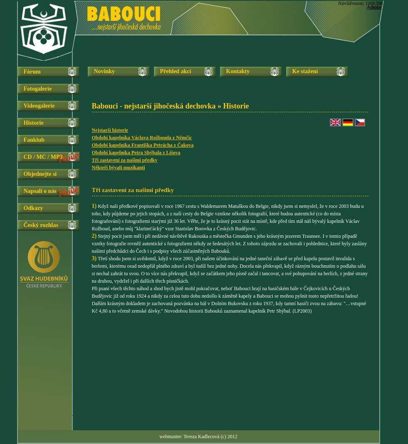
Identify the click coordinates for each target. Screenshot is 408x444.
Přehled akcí (175, 71)
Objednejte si (40, 174)
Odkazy (33, 208)
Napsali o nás (40, 191)
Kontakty (238, 71)
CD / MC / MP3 (43, 157)
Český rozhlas (41, 225)
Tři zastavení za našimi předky (125, 160)
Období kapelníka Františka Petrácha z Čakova (143, 145)
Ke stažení (305, 71)
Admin (373, 7)
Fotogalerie (38, 89)
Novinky (104, 71)
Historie (34, 123)
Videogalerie (39, 106)
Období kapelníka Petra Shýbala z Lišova (136, 152)
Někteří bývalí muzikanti (118, 167)
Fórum (32, 72)
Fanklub (34, 140)
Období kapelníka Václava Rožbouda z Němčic (142, 138)
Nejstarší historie (110, 130)
